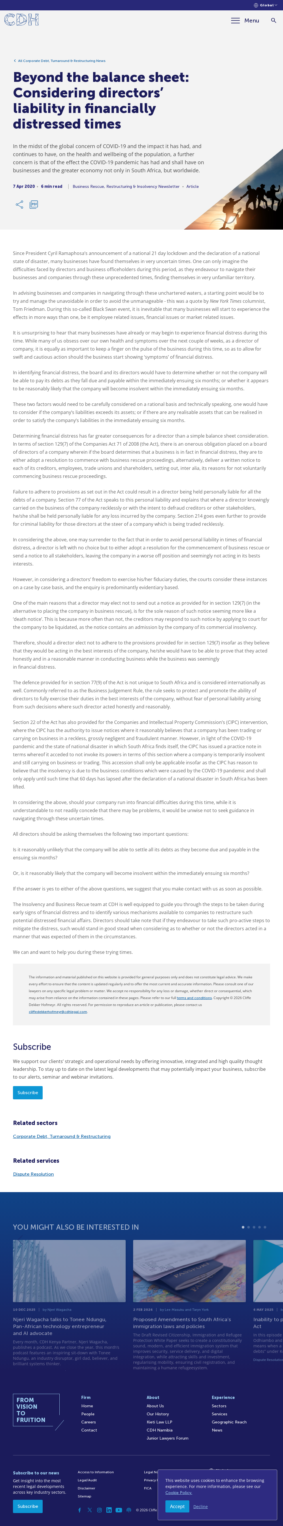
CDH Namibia (160, 1430)
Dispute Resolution (33, 1174)
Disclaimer (86, 1488)
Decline (200, 1506)
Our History (158, 1414)
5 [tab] (265, 1246)
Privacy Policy (155, 1480)
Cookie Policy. (178, 1492)
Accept (177, 1506)
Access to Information (96, 1472)
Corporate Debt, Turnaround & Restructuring (62, 1136)
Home (87, 1406)
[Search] (274, 21)
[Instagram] (99, 1510)
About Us (155, 1406)
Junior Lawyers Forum (167, 1438)
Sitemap (84, 1496)
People (88, 1414)
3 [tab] (254, 1246)
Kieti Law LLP (159, 1422)
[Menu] (245, 20)
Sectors (219, 1406)
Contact (89, 1430)
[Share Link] (20, 207)
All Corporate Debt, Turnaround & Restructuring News (61, 63)
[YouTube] (119, 1510)
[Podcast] (128, 1510)
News (217, 1430)
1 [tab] (243, 1246)
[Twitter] (89, 1510)
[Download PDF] (34, 207)
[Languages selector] (265, 5)
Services (219, 1414)
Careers (88, 1422)
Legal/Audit (87, 1480)
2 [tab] (248, 1246)
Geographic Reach (229, 1422)
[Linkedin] (109, 1510)
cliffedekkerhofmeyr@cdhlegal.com (58, 1012)
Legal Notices (155, 1472)
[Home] (21, 21)
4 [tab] (259, 1246)
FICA (148, 1488)
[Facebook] (79, 1510)
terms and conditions (194, 998)
